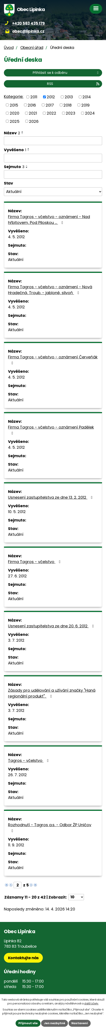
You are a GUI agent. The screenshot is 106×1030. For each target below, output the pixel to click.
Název (12, 133)
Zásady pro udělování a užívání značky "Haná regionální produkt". (51, 693)
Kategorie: (13, 96)
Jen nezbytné (54, 1023)
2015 (14, 105)
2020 (14, 113)
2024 (90, 113)
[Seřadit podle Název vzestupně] (22, 132)
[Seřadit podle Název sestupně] (22, 133)
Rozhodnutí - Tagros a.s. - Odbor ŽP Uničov (49, 827)
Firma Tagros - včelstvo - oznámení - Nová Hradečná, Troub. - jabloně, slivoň (50, 289)
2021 (33, 113)
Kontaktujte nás (23, 957)
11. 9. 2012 (16, 845)
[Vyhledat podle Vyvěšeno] (53, 158)
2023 (70, 113)
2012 (51, 97)
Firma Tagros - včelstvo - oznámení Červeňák (53, 359)
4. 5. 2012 (16, 237)
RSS (73, 83)
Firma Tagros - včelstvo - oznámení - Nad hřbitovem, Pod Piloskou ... (49, 219)
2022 (51, 113)
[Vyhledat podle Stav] (53, 191)
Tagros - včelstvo (29, 760)
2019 (85, 105)
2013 (69, 97)
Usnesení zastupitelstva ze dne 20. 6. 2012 (52, 626)
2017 (50, 105)
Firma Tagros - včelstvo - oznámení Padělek (51, 429)
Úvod (8, 47)
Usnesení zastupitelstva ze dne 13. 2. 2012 (51, 497)
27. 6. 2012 (17, 576)
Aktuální (15, 259)
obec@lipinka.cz (28, 31)
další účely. (91, 1003)
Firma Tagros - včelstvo (35, 561)
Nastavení (79, 1023)
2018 (67, 105)
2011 (33, 97)
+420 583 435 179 (28, 23)
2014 (86, 97)
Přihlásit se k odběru (66, 72)
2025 (14, 121)
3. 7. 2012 (16, 640)
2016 (32, 105)
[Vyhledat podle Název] (53, 140)
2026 (34, 121)
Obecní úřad (31, 47)
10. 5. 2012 (17, 511)
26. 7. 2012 (17, 774)
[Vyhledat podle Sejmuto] (53, 174)
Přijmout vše (28, 1023)
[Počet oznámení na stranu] (76, 897)
